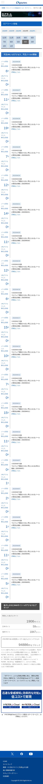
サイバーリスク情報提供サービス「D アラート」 (19, 8)
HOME (3, 8)
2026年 (5, 31)
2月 (4, 46)
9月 (25, 38)
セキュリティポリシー (10, 773)
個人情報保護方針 (9, 770)
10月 (18, 38)
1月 (11, 46)
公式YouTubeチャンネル (31, 754)
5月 (18, 42)
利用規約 (6, 776)
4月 (25, 42)
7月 (4, 42)
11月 (11, 38)
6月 (11, 42)
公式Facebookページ (21, 754)
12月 (4, 38)
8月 (32, 38)
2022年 (32, 31)
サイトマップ (7, 764)
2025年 (11, 31)
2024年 (18, 31)
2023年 (25, 31)
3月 (32, 42)
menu (3, 2)
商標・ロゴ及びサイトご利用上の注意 (15, 767)
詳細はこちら (15, 72)
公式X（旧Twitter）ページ (12, 754)
